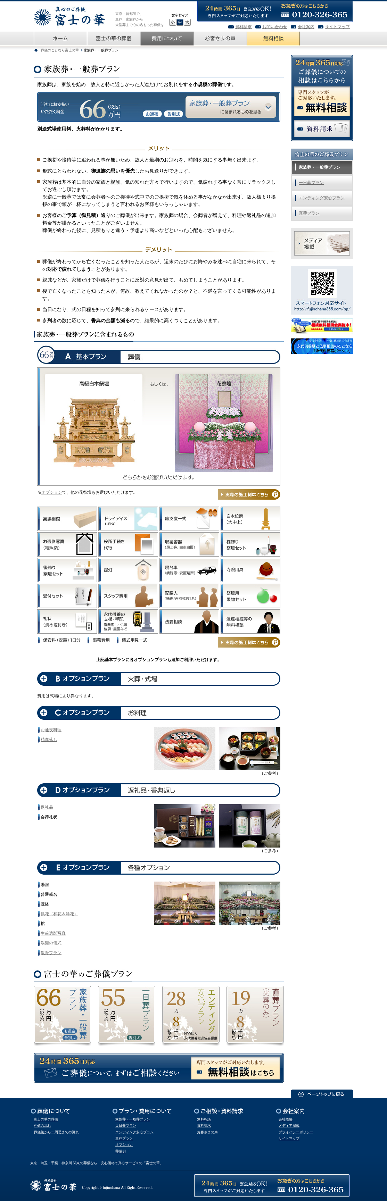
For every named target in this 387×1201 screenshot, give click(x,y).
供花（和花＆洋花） (59, 913)
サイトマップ (337, 26)
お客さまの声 (207, 1132)
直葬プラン (309, 213)
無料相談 (204, 1119)
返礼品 (47, 807)
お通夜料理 (51, 729)
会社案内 (306, 26)
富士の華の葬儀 (46, 1119)
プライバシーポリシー (296, 1132)
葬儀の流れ (42, 1125)
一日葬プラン (311, 182)
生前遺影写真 (53, 933)
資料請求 (243, 26)
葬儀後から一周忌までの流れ (56, 1132)
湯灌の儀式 (51, 943)
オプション (51, 492)
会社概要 (286, 1119)
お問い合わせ (274, 26)
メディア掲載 (289, 1125)
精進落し (49, 739)
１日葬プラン (125, 1125)
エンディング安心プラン (322, 197)
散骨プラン (51, 952)
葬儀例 (120, 1151)
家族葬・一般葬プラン (319, 167)
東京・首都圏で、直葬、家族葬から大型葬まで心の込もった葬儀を (139, 19)
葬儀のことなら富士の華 (60, 50)
